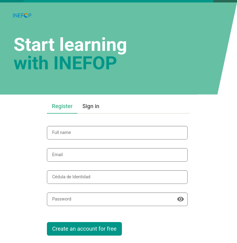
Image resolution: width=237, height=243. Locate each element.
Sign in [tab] (90, 106)
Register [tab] (62, 106)
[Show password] (180, 199)
